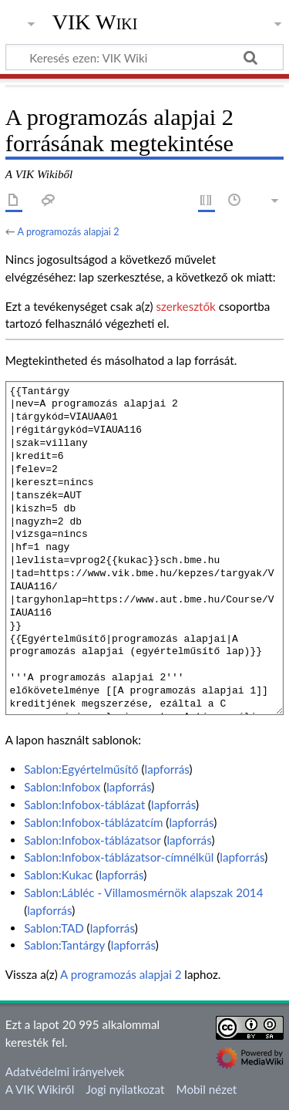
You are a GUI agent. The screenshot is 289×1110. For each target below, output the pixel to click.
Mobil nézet (206, 1089)
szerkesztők (185, 306)
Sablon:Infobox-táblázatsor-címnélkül (118, 857)
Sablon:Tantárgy (64, 945)
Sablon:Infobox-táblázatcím (93, 822)
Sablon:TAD (54, 928)
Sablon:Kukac (58, 875)
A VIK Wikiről (39, 1089)
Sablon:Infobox (62, 787)
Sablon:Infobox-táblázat (84, 804)
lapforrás (167, 769)
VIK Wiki (95, 22)
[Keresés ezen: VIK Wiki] (144, 57)
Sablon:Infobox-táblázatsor (92, 840)
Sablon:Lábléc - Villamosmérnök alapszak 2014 (143, 892)
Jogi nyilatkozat (125, 1089)
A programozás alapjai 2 (68, 231)
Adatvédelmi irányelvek (65, 1071)
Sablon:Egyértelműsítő (81, 769)
